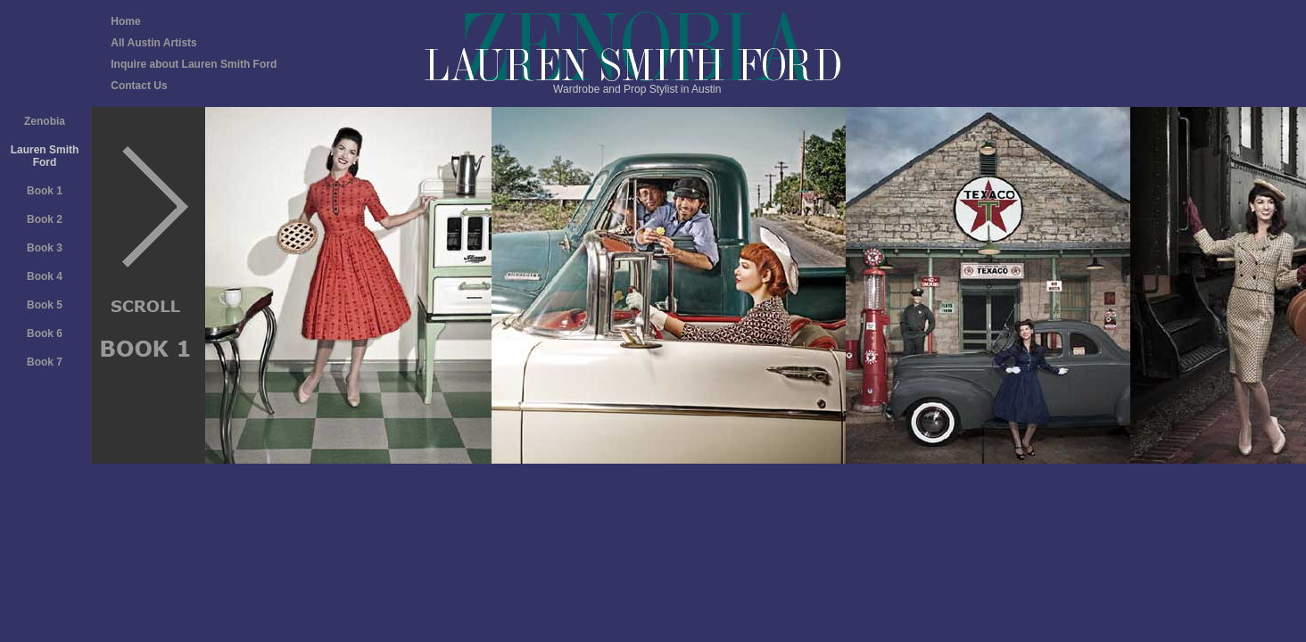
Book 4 (44, 276)
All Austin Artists (153, 43)
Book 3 (44, 248)
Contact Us (139, 85)
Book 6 (44, 333)
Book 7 (44, 362)
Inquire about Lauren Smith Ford (194, 64)
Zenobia (44, 121)
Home (125, 21)
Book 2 (44, 219)
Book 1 (44, 191)
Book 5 (44, 305)
